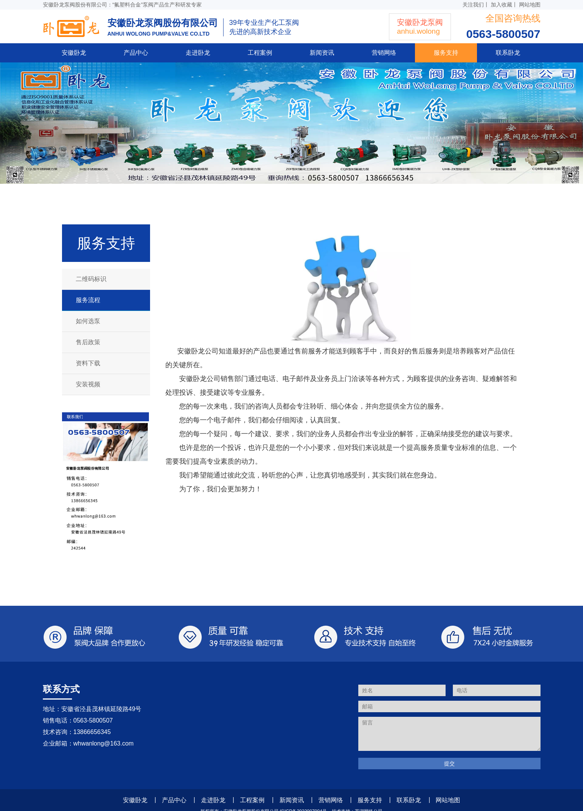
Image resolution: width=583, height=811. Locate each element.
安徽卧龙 (74, 52)
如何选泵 (88, 321)
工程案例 (260, 52)
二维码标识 (91, 279)
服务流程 (88, 300)
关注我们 (473, 5)
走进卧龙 (198, 52)
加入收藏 (501, 5)
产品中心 (136, 52)
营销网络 (384, 52)
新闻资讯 (322, 52)
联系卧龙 (508, 52)
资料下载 (88, 363)
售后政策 (88, 342)
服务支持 (446, 52)
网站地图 (530, 5)
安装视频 (88, 384)
